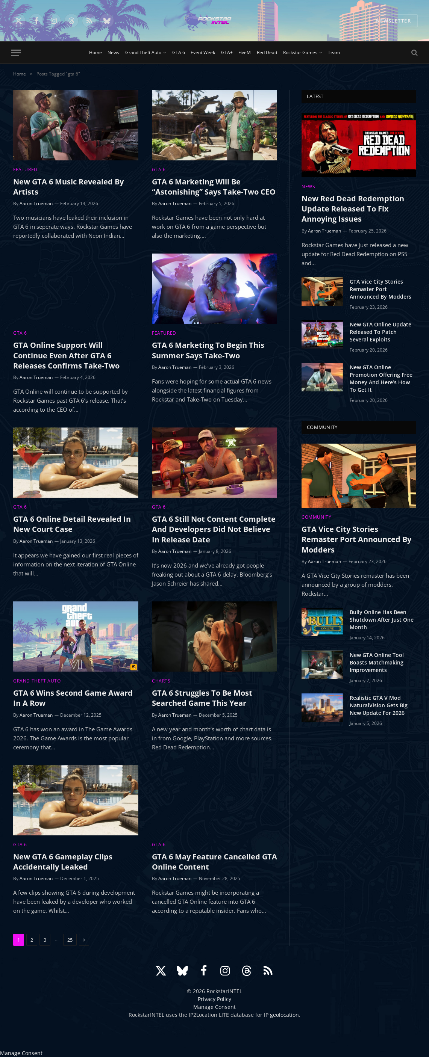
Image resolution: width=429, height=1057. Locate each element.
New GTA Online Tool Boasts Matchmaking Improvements (377, 662)
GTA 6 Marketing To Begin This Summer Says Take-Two (208, 350)
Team (334, 52)
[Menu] (16, 52)
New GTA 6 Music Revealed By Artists (68, 187)
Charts (161, 681)
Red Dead (267, 52)
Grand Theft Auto (143, 52)
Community (316, 517)
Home (95, 52)
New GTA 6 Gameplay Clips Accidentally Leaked (62, 862)
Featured (25, 169)
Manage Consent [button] (214, 1006)
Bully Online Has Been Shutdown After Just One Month (382, 620)
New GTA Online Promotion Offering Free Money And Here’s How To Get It (381, 378)
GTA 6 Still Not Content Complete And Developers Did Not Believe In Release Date (214, 529)
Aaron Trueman (36, 203)
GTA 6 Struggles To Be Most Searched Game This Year (202, 698)
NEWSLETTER (393, 20)
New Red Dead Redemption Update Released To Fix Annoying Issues (353, 208)
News (113, 52)
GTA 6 (178, 52)
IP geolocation (281, 1014)
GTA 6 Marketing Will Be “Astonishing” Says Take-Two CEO (214, 187)
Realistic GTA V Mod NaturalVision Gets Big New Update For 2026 (379, 705)
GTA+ (227, 52)
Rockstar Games (300, 52)
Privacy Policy (214, 999)
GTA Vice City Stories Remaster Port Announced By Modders (380, 289)
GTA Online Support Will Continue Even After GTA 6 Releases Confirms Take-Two (66, 355)
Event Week (203, 52)
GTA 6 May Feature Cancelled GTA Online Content (214, 862)
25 (70, 939)
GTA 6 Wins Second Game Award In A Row (73, 698)
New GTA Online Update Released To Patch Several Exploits (380, 332)
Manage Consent (21, 1053)
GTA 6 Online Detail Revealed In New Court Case (72, 524)
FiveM (244, 52)
